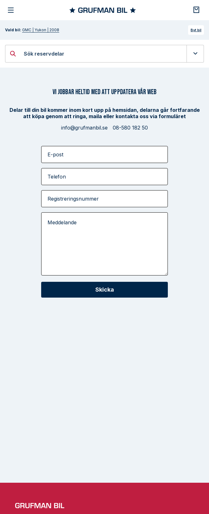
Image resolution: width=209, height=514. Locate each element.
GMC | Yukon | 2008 (40, 29)
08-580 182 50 (130, 127)
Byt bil (196, 30)
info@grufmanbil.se (84, 127)
